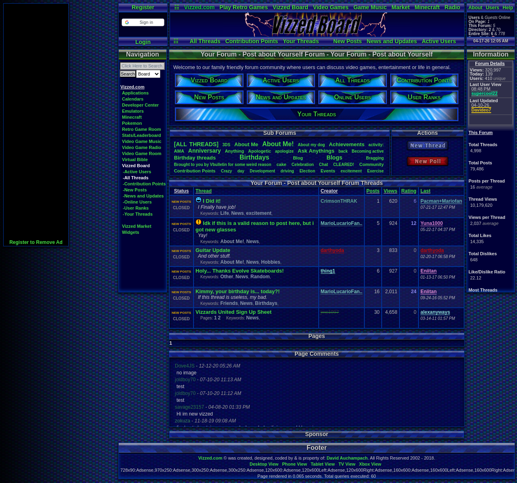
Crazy (226, 171)
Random (260, 276)
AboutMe (246, 144)
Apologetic (259, 151)
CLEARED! (343, 164)
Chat (323, 164)
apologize (284, 151)
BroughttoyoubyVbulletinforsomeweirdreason (222, 164)
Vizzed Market (136, 226)
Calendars (132, 99)
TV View (346, 464)
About (476, 7)
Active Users (439, 41)
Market (400, 7)
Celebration (303, 164)
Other (226, 276)
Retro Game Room (141, 129)
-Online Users (137, 202)
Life (224, 213)
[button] (143, 22)
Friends (228, 303)
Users (492, 7)
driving (287, 171)
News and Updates (392, 41)
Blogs (335, 157)
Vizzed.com (199, 7)
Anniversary (204, 150)
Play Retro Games (243, 7)
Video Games (331, 7)
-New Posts (135, 189)
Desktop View (264, 464)
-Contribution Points (144, 183)
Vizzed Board (290, 7)
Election (307, 171)
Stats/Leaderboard (141, 135)
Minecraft (426, 7)
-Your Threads (138, 214)
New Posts (347, 41)
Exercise (375, 171)
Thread (203, 191)
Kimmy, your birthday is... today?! (237, 291)
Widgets (130, 232)
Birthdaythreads (195, 158)
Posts (373, 191)
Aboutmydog (311, 145)
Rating (408, 191)
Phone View (294, 464)
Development (262, 171)
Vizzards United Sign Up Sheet (233, 312)
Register (143, 7)
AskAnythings (316, 151)
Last (425, 191)
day (240, 171)
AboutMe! (278, 144)
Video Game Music (142, 141)
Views (390, 191)
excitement (350, 171)
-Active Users (137, 171)
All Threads (205, 41)
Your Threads (301, 41)
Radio (452, 7)
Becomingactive (368, 151)
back (343, 151)
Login (143, 42)
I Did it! (212, 201)
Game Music (370, 7)
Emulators (133, 111)
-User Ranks (136, 208)
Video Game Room (142, 153)
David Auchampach (347, 458)
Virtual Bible (135, 159)
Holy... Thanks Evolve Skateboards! (239, 271)
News (237, 213)
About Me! (232, 241)
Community (371, 164)
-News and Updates (143, 195)
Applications (135, 92)
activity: (376, 145)
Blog (298, 157)
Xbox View (370, 464)
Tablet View (323, 464)
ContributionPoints (195, 170)
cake (281, 164)
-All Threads (136, 177)
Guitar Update (212, 250)
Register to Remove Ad (36, 242)
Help (507, 7)
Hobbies (270, 262)
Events (328, 170)
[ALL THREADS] (196, 144)
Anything (234, 151)
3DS (226, 145)
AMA (179, 151)
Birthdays (254, 157)
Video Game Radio (141, 147)
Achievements (346, 144)
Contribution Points (251, 41)
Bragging (375, 158)
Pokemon (132, 123)
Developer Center (140, 105)
